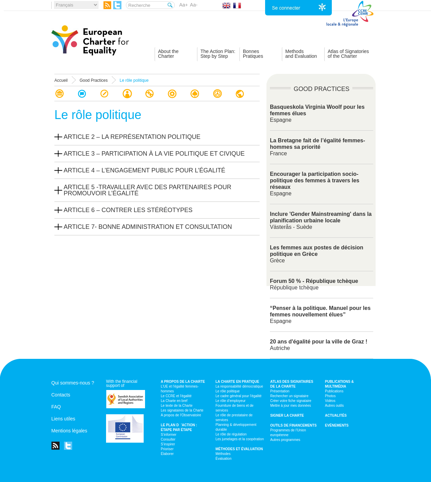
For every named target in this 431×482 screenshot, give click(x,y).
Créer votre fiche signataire (290, 401)
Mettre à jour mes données (290, 405)
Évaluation (224, 458)
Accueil (61, 80)
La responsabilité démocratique (239, 386)
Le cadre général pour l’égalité (239, 396)
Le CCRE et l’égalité (176, 396)
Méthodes (223, 454)
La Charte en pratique (237, 381)
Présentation (279, 391)
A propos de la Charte (183, 381)
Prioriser (167, 449)
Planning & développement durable (236, 427)
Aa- (193, 4)
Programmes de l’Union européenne (288, 432)
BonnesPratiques (253, 54)
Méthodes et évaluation (239, 449)
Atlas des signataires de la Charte (291, 384)
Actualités (336, 415)
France (317, 147)
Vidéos (330, 401)
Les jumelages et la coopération (240, 439)
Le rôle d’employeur (231, 401)
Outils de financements (293, 425)
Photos (330, 396)
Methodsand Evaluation (301, 54)
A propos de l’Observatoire (181, 415)
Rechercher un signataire (289, 396)
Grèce (316, 254)
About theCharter (168, 54)
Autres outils (334, 405)
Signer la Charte (287, 415)
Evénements (337, 425)
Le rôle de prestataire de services (234, 417)
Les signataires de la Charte (182, 410)
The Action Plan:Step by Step (217, 54)
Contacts (60, 395)
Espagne (320, 314)
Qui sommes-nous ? (72, 383)
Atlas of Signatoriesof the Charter (348, 54)
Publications (334, 391)
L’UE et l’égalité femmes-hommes (180, 389)
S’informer (169, 435)
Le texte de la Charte (177, 405)
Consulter (168, 439)
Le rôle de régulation (231, 434)
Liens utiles (63, 418)
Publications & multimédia (339, 384)
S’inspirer (168, 444)
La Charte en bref (174, 401)
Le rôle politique (228, 391)
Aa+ (183, 4)
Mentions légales (69, 430)
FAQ (56, 406)
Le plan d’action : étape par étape (179, 427)
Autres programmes (285, 440)
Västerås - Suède (320, 220)
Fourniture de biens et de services (234, 408)
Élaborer (167, 454)
